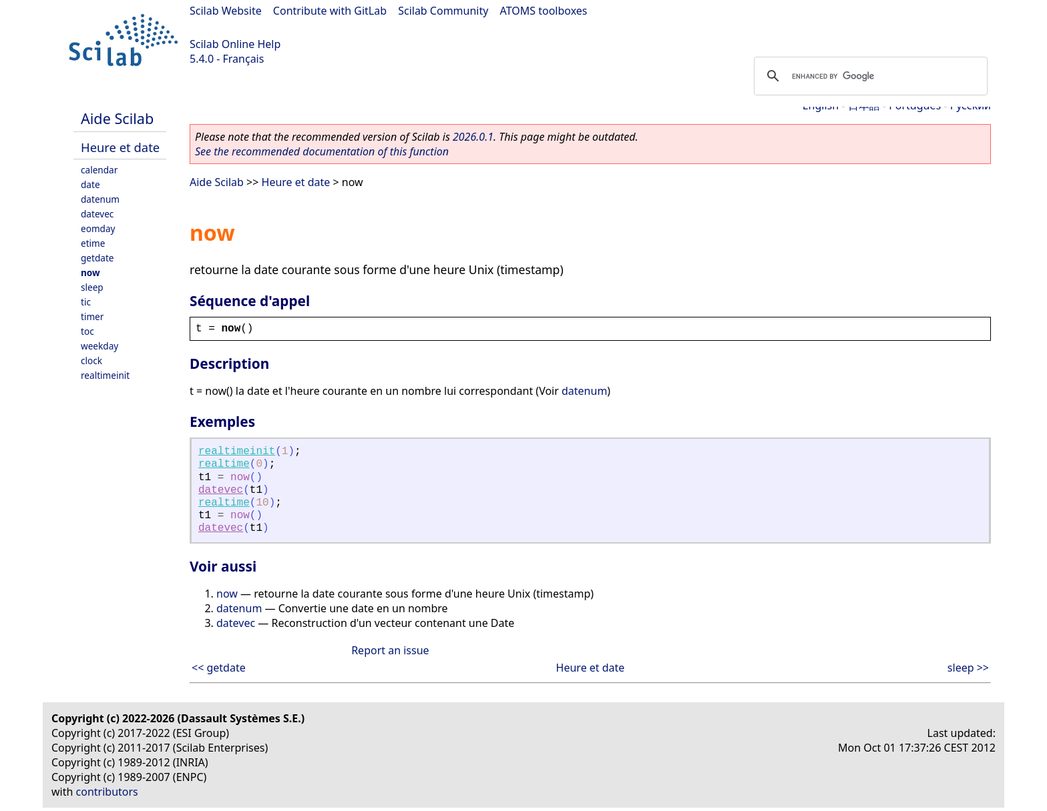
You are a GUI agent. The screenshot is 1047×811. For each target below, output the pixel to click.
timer (92, 316)
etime (93, 243)
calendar (99, 169)
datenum (100, 199)
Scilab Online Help (235, 44)
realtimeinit (105, 375)
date (90, 184)
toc (87, 331)
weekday (99, 345)
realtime (224, 464)
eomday (98, 228)
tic (86, 301)
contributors (107, 791)
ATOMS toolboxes (544, 10)
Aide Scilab (117, 118)
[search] (869, 76)
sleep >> (968, 667)
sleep (92, 287)
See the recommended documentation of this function (322, 151)
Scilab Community (443, 10)
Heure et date (120, 147)
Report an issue (390, 650)
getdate (97, 257)
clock (91, 360)
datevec (97, 213)
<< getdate (219, 667)
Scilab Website (226, 10)
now (90, 272)
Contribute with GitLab (330, 10)
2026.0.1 (473, 136)
